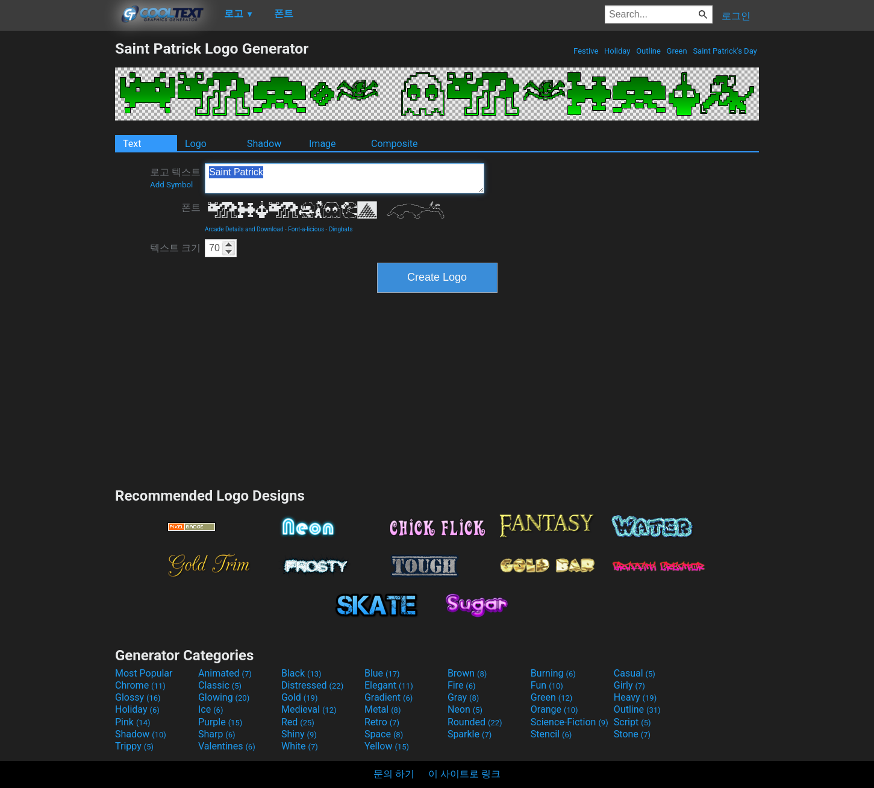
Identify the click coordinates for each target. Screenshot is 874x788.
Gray (463, 697)
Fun (547, 685)
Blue (382, 673)
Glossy (138, 697)
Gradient (388, 697)
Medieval (309, 709)
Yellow (386, 746)
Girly (629, 685)
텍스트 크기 (175, 248)
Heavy (635, 697)
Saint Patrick (344, 178)
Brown (467, 673)
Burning (553, 673)
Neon (465, 709)
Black (301, 673)
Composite (394, 143)
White (299, 746)
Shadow (264, 143)
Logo (196, 143)
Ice (210, 709)
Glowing (223, 697)
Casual (634, 673)
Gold (299, 697)
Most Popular (144, 673)
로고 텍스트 (175, 177)
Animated (225, 673)
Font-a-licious (306, 229)
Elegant (388, 685)
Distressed (312, 685)
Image (322, 143)
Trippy (134, 746)
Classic (220, 685)
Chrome (140, 685)
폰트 (191, 207)
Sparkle (470, 734)
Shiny (299, 734)
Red (297, 722)
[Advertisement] (57, 220)
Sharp (217, 734)
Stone (632, 734)
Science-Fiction (569, 722)
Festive (586, 50)
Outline (648, 50)
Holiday (617, 50)
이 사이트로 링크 (464, 774)
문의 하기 (393, 774)
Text (132, 143)
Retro (381, 722)
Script (632, 722)
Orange (554, 709)
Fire (462, 685)
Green (676, 50)
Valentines (226, 746)
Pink (133, 722)
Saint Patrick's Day (725, 50)
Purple (220, 722)
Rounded (475, 722)
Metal (382, 709)
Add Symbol (171, 184)
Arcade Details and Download (244, 229)
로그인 (736, 16)
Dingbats (341, 229)
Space (383, 734)
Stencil (551, 734)
